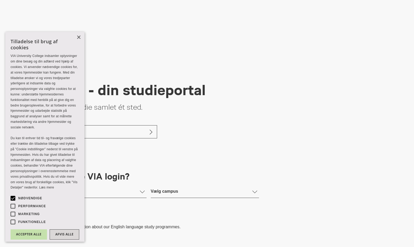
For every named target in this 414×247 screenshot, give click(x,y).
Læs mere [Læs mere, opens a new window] (46, 187)
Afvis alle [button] (64, 234)
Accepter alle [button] (28, 234)
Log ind (50, 131)
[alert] (44, 137)
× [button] (79, 38)
